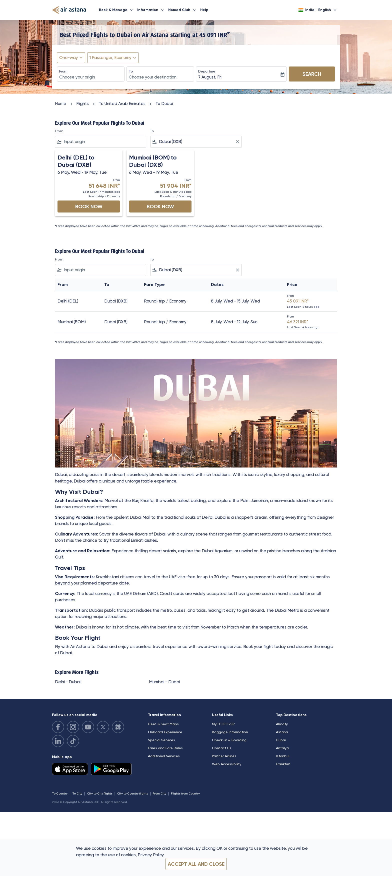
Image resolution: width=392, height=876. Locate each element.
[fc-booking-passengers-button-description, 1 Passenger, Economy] (111, 57)
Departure (206, 71)
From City (159, 793)
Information (151, 10)
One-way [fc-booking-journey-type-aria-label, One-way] (68, 57)
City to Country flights (132, 793)
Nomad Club (183, 10)
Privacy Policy (151, 854)
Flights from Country (185, 793)
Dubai (281, 740)
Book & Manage (117, 10)
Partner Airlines (224, 756)
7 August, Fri (210, 77)
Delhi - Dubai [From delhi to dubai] (67, 681)
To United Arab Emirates (122, 103)
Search (311, 74)
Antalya (282, 748)
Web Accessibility (226, 764)
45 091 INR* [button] (214, 34)
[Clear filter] (237, 142)
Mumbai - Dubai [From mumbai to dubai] (164, 681)
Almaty (282, 724)
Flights (82, 103)
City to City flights (99, 793)
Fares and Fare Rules (165, 748)
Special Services (161, 740)
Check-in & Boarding (229, 740)
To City (77, 793)
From (63, 71)
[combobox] (90, 77)
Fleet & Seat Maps (163, 724)
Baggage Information (230, 732)
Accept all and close (196, 864)
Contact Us (221, 748)
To (131, 71)
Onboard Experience (165, 732)
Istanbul (282, 756)
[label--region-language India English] (317, 10)
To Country (60, 793)
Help (204, 10)
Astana (282, 732)
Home (60, 103)
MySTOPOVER (223, 724)
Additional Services (164, 756)
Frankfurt (283, 764)
